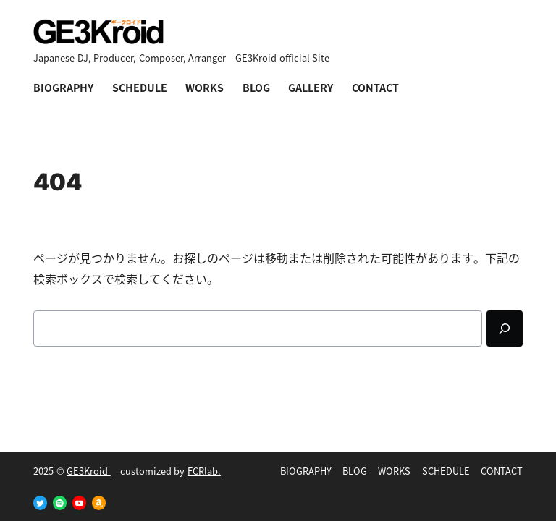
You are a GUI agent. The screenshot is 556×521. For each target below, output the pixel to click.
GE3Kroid (89, 471)
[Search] (504, 328)
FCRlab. (204, 471)
